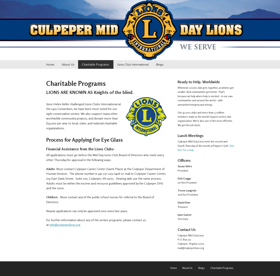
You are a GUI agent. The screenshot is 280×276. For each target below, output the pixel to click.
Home (50, 64)
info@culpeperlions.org (65, 225)
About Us (68, 64)
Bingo (160, 64)
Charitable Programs (96, 64)
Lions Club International (133, 64)
